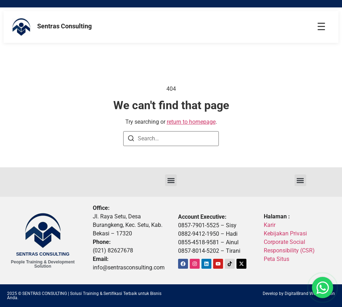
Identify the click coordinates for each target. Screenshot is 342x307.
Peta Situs (276, 259)
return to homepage (191, 121)
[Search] (131, 139)
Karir (269, 225)
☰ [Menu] (321, 27)
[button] (171, 180)
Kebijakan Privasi (285, 233)
